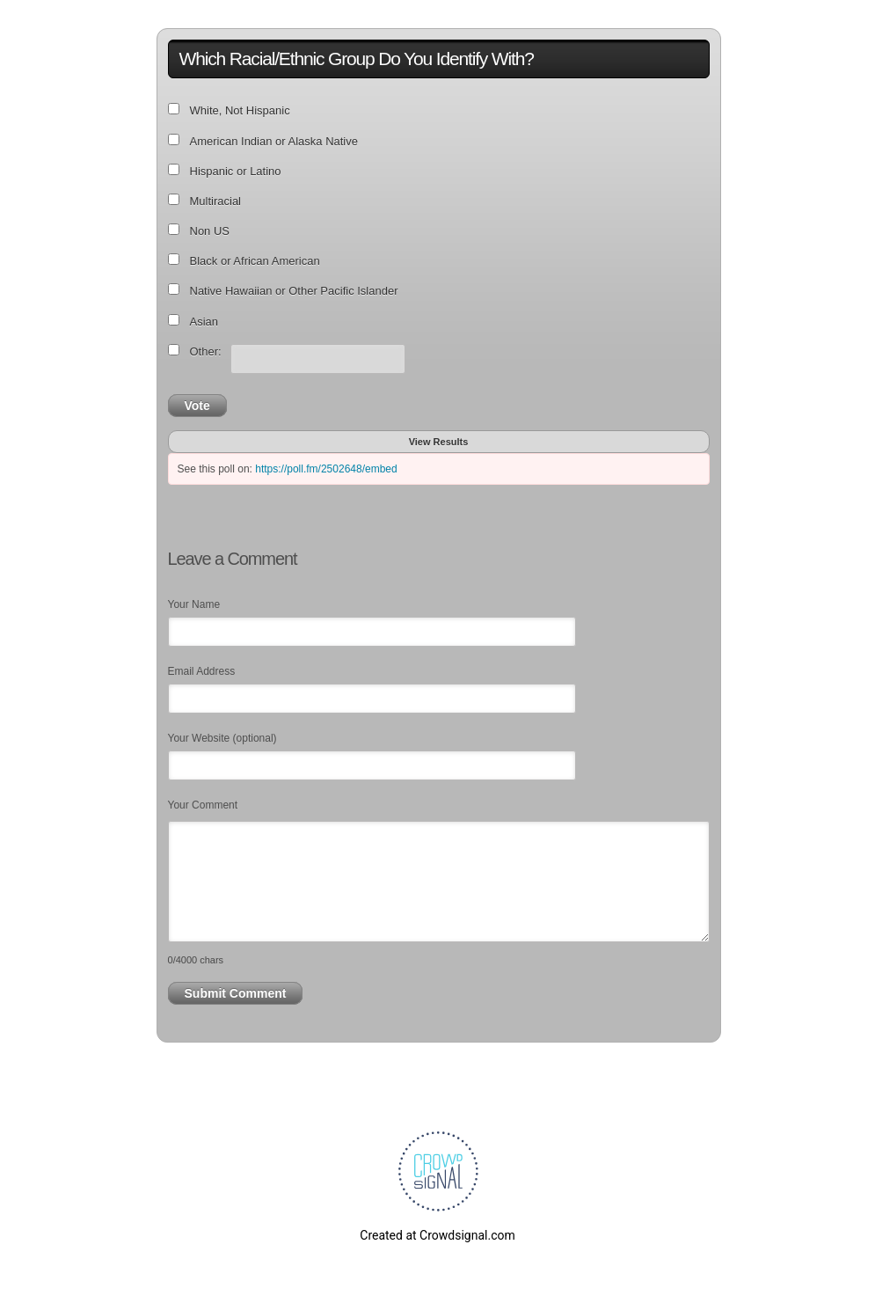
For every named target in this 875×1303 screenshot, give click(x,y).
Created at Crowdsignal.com (437, 1235)
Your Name (194, 604)
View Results (439, 441)
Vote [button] (197, 406)
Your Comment (203, 805)
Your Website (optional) (222, 738)
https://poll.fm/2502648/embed (326, 469)
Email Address (202, 671)
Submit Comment (236, 993)
